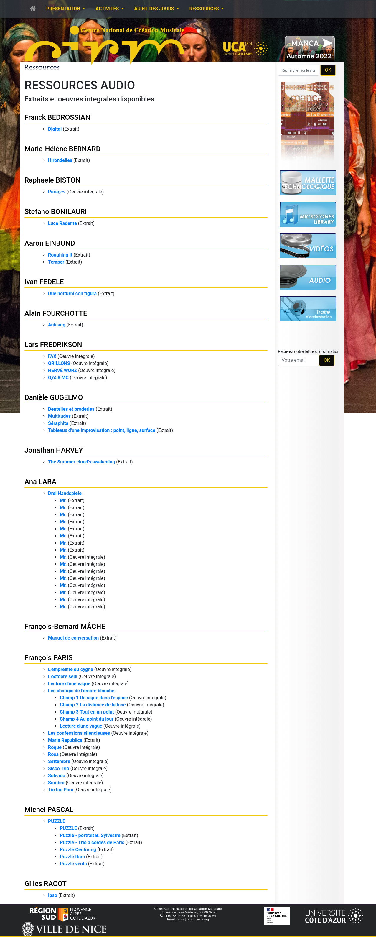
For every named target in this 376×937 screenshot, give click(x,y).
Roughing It (60, 255)
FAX (52, 356)
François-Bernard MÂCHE (64, 626)
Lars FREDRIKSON (53, 345)
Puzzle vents (73, 864)
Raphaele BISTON (52, 180)
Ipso (52, 895)
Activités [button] (107, 8)
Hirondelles (60, 160)
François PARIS (48, 658)
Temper (56, 262)
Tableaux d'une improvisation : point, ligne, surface (101, 430)
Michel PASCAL (48, 810)
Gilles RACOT (45, 884)
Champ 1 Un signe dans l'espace (94, 698)
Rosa (53, 754)
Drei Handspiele (65, 493)
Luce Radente (62, 223)
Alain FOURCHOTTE (55, 313)
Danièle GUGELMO (53, 397)
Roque (55, 747)
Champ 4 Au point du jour (86, 719)
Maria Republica (65, 740)
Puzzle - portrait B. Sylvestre (90, 835)
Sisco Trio (58, 768)
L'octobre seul (62, 676)
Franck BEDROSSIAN (57, 117)
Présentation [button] (63, 8)
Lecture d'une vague (69, 683)
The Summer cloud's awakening (81, 462)
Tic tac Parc (60, 790)
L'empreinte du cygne (70, 669)
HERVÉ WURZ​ (62, 370)
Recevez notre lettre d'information (308, 351)
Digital (55, 129)
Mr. (63, 500)
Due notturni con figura (72, 293)
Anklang (56, 325)
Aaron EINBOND (49, 243)
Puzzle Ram (72, 856)
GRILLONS (59, 363)
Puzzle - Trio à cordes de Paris (92, 842)
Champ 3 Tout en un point (87, 712)
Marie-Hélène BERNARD (62, 149)
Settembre (59, 761)
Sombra (56, 782)
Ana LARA (40, 482)
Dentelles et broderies (71, 409)
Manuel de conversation (73, 638)
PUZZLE (56, 821)
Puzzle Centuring (78, 849)
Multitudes (59, 416)
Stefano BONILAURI (55, 212)
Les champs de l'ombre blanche (81, 690)
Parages (56, 192)
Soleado (56, 775)
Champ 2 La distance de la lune (93, 705)
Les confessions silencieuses (79, 733)
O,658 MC (58, 377)
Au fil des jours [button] (154, 8)
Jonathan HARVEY (53, 450)
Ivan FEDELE (44, 282)
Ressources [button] (204, 8)
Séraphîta (58, 423)
